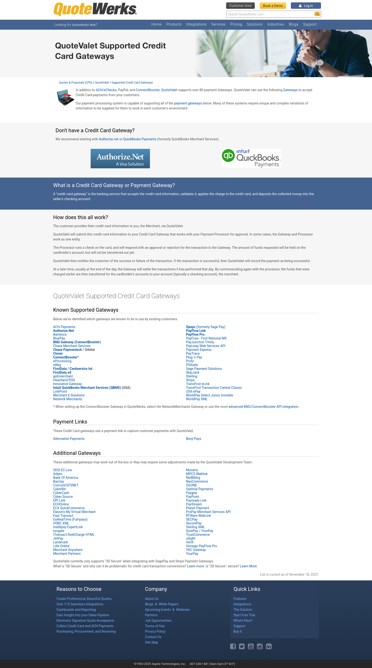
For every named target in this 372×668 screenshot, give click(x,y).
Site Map (151, 642)
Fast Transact (63, 515)
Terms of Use (155, 626)
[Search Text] (273, 14)
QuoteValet (169, 90)
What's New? (243, 620)
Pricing (236, 24)
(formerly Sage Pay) (205, 327)
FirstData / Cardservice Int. (73, 369)
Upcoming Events (158, 610)
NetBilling (193, 478)
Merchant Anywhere (68, 550)
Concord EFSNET (66, 485)
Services (218, 24)
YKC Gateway (196, 550)
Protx (190, 361)
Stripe (190, 380)
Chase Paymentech (67, 350)
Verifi (190, 542)
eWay (57, 365)
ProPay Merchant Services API (208, 512)
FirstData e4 (62, 372)
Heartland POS (64, 380)
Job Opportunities (158, 620)
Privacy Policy (155, 631)
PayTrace (193, 353)
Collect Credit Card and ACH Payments (84, 626)
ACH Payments (64, 327)
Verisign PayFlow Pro (201, 546)
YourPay (192, 553)
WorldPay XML (197, 399)
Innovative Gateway (67, 384)
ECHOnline (61, 504)
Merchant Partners (67, 553)
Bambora (60, 334)
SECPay (191, 519)
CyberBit (59, 489)
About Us (151, 599)
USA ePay (193, 391)
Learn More (248, 566)
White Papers (168, 604)
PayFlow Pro (195, 334)
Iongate (58, 531)
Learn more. (196, 566)
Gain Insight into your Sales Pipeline (82, 615)
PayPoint (192, 497)
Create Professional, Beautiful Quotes (84, 599)
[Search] (317, 14)
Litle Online (61, 546)
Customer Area (240, 6)
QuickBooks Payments (139, 139)
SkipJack (192, 372)
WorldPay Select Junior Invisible (209, 395)
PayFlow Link (196, 331)
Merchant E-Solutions (69, 395)
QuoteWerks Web (84, 25)
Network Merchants (67, 399)
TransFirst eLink (197, 384)
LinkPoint (60, 391)
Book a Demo (273, 6)
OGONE (191, 485)
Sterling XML (195, 527)
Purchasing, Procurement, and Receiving (86, 631)
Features (240, 599)
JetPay (58, 538)
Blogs (293, 24)
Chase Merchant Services (72, 346)
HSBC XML (61, 523)
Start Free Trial (244, 615)
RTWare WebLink (198, 515)
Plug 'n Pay (194, 357)
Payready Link (196, 500)
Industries (275, 24)
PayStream (194, 504)
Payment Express (199, 350)
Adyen (57, 474)
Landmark (60, 542)
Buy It (238, 631)
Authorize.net (109, 139)
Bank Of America (65, 478)
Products (173, 24)
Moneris (192, 470)
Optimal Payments (199, 489)
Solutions (255, 24)
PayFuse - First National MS (206, 338)
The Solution (243, 610)
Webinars (183, 610)
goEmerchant (63, 376)
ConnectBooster (148, 90)
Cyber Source (63, 497)
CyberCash (61, 493)
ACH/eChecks (106, 90)
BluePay (59, 338)
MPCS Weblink (197, 474)
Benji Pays (193, 439)
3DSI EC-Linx (62, 470)
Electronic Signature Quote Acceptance (85, 620)
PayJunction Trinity (200, 342)
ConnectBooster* (66, 357)
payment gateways (188, 103)
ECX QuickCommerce (69, 508)
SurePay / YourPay (199, 531)
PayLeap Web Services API (205, 346)
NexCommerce (197, 481)
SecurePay (194, 523)
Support (309, 24)
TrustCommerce (198, 534)
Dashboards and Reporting (76, 610)
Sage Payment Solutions (204, 369)
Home (156, 24)
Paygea (191, 493)
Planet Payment (197, 508)
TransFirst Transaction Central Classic (214, 388)
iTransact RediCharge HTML (73, 534)
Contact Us (153, 637)
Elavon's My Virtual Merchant (74, 512)
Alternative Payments (68, 439)
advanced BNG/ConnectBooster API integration (263, 407)
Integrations (196, 24)
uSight (190, 538)
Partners (151, 615)
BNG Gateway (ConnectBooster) (77, 342)
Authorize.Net (63, 331)
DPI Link (59, 500)
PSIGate (192, 365)
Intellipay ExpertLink (68, 527)
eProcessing (62, 361)
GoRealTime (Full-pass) (70, 519)
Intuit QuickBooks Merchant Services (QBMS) (87, 388)
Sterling (191, 376)
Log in (306, 6)
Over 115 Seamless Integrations (79, 604)
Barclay (58, 481)
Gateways (290, 90)
